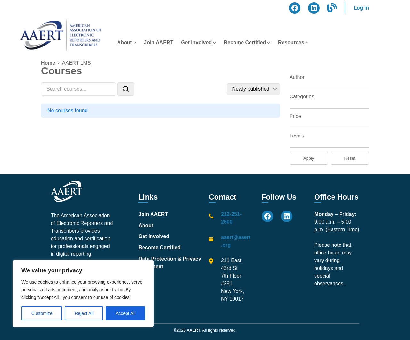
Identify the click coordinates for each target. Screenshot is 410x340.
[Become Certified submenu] (268, 42)
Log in (361, 8)
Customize (42, 313)
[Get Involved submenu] (214, 42)
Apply (308, 158)
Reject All (84, 313)
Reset (349, 158)
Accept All (125, 313)
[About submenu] (134, 42)
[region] (83, 293)
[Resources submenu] (307, 42)
